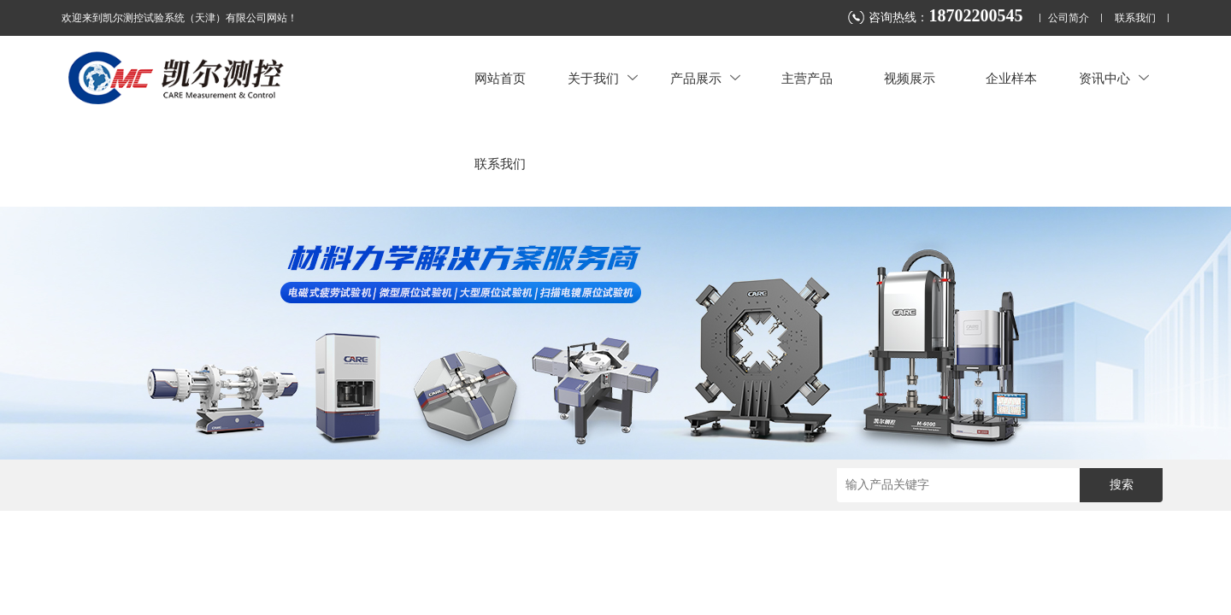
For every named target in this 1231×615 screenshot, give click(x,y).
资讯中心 (1114, 78)
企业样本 (1011, 78)
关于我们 (603, 78)
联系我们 (1135, 18)
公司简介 (1068, 18)
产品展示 (705, 78)
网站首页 (500, 78)
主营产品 (807, 78)
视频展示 (909, 78)
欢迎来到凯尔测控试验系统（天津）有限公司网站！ (179, 18)
